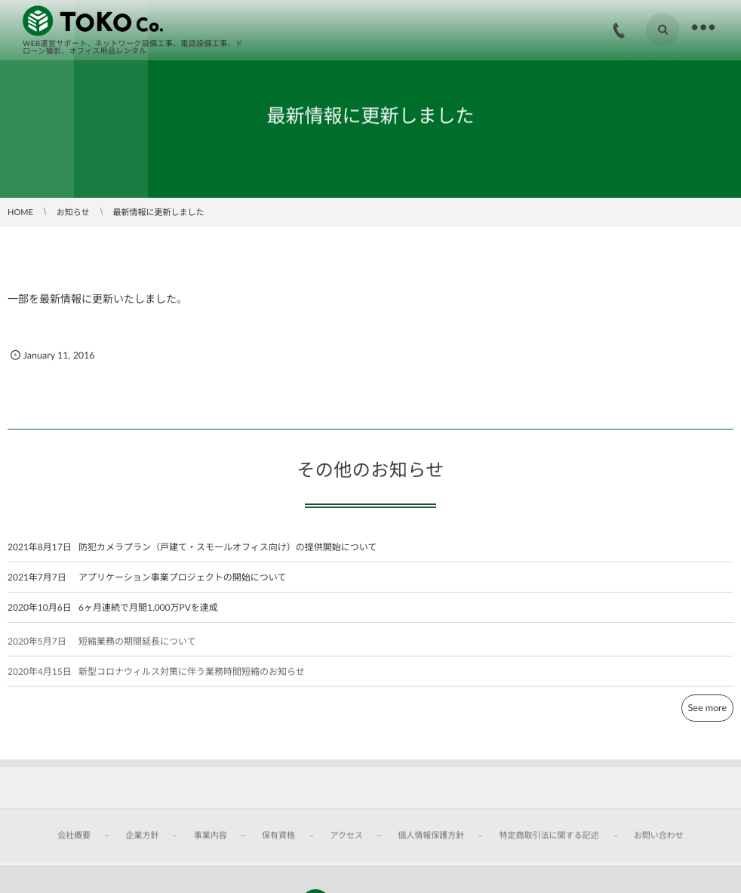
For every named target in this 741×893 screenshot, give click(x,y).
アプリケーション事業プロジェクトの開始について (182, 577)
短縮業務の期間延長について (137, 645)
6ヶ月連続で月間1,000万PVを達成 (148, 607)
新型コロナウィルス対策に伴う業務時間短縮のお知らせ (191, 675)
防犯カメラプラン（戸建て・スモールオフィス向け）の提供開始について (227, 547)
